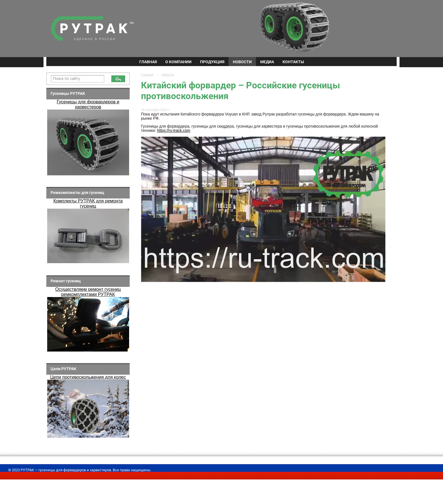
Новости (242, 62)
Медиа (267, 62)
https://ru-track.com (173, 130)
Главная (148, 62)
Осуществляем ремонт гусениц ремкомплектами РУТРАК (88, 292)
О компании (178, 62)
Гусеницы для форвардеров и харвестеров (88, 104)
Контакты (293, 62)
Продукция (212, 62)
